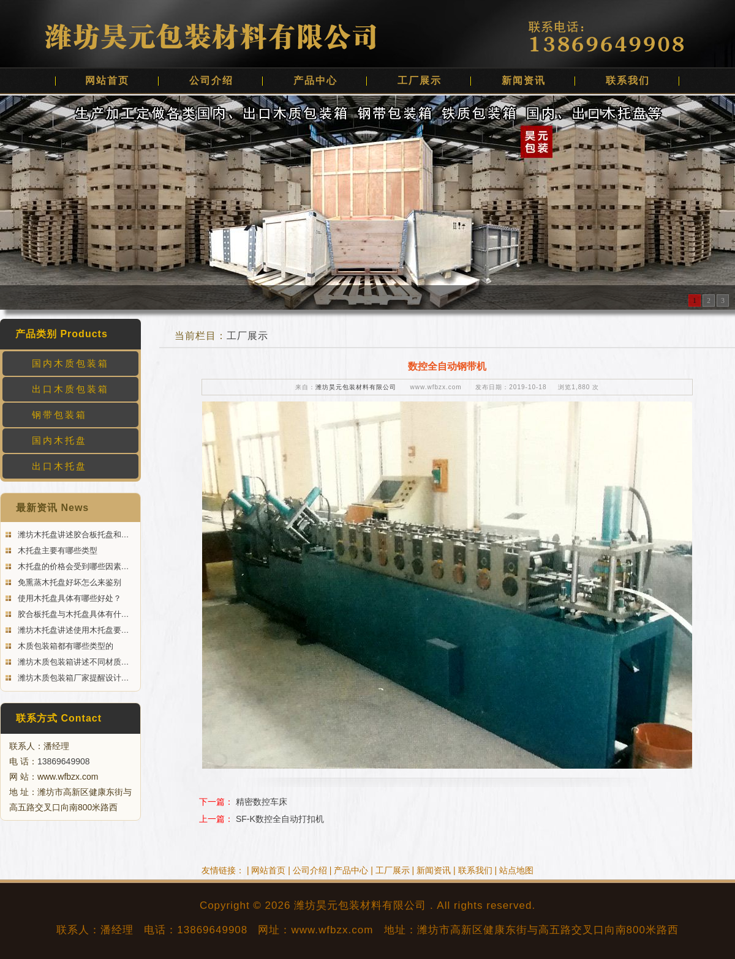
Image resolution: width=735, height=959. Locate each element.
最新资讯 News (52, 507)
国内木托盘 (59, 440)
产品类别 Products (61, 334)
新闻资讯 (524, 80)
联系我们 (628, 80)
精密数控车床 (261, 802)
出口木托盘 (59, 466)
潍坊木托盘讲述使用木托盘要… (72, 630)
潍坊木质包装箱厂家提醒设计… (72, 677)
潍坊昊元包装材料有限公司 (355, 387)
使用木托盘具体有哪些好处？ (68, 598)
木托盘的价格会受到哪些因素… (72, 566)
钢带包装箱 (59, 414)
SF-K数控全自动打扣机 (280, 819)
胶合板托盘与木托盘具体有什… (72, 614)
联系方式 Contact (59, 718)
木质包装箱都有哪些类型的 (64, 646)
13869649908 (63, 761)
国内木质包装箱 (70, 363)
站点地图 (516, 870)
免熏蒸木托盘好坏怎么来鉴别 (68, 582)
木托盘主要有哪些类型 (56, 550)
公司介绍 (211, 80)
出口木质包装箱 (70, 389)
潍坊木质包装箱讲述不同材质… (72, 661)
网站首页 (107, 80)
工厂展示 (420, 80)
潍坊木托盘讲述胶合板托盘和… (72, 534)
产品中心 (315, 80)
